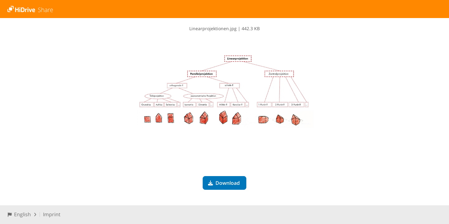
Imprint (51, 214)
